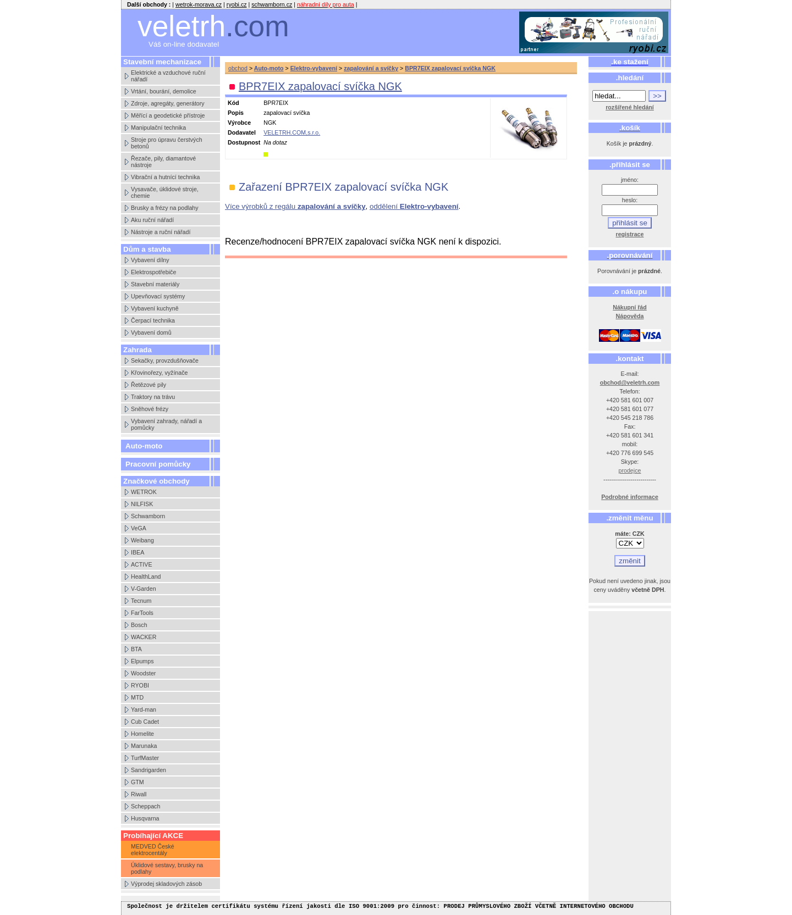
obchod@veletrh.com (630, 382)
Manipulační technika (158, 127)
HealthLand (146, 576)
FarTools (142, 612)
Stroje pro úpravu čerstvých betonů (166, 142)
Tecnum (141, 600)
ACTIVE (141, 564)
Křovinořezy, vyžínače (159, 372)
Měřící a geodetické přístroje (168, 115)
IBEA (137, 552)
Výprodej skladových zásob (166, 883)
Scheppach (145, 806)
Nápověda (630, 316)
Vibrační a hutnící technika (165, 177)
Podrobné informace (629, 496)
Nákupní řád (630, 307)
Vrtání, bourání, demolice (163, 91)
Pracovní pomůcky (158, 464)
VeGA (138, 528)
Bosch (139, 625)
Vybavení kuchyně (155, 308)
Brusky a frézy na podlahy (165, 207)
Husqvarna (145, 818)
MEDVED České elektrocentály (152, 849)
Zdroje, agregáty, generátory (168, 103)
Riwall (138, 794)
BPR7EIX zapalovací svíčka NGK (450, 68)
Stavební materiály (155, 284)
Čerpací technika (153, 320)
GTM (137, 782)
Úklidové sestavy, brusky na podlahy (167, 868)
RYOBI (140, 685)
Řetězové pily (148, 384)
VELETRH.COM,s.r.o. (291, 132)
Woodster (143, 673)
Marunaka (144, 745)
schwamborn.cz (271, 4)
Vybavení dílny (150, 260)
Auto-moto (143, 446)
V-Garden (143, 588)
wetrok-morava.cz (198, 4)
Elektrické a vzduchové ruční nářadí (168, 75)
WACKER (143, 637)
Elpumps (142, 661)
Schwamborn (148, 516)
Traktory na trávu (153, 396)
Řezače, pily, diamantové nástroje (163, 161)
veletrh (213, 26)
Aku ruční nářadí (152, 220)
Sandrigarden (148, 770)
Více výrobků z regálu (295, 206)
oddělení (414, 206)
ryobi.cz (237, 4)
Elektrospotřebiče (153, 272)
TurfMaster (145, 758)
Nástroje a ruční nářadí (160, 232)
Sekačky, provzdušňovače (165, 360)
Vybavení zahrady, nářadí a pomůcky (166, 424)
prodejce (630, 470)
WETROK (144, 492)
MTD (137, 697)
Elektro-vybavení (313, 68)
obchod (238, 68)
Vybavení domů (151, 332)
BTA (136, 649)
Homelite (142, 733)
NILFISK (142, 504)
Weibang (142, 540)
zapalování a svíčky (371, 68)
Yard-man (143, 709)
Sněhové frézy (149, 409)
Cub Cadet (145, 721)
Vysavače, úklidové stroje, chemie (165, 192)
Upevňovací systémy (158, 296)
